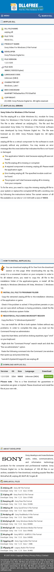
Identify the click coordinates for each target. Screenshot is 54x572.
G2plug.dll (7, 494)
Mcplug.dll (8, 534)
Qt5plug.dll (8, 508)
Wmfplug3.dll (9, 521)
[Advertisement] (27, 229)
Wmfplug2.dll (9, 528)
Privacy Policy (35, 556)
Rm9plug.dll (8, 514)
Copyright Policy (22, 556)
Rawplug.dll (8, 501)
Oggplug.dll (8, 541)
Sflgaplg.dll (8, 548)
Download (48, 376)
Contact (45, 556)
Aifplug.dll (7, 488)
